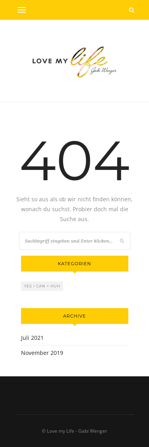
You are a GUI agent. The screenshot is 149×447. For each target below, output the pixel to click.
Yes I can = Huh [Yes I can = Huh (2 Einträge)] (42, 286)
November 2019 (42, 352)
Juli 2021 (32, 337)
